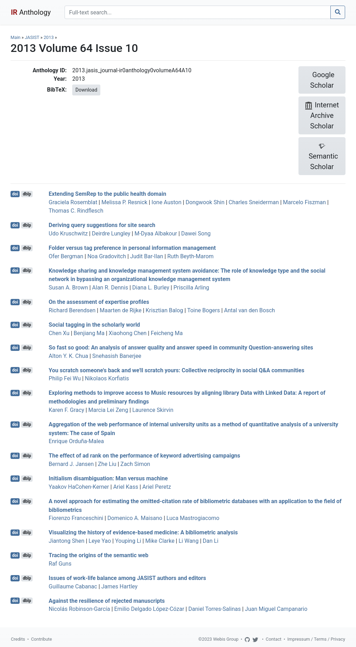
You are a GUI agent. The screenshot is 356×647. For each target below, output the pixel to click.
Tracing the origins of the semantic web (98, 555)
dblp (27, 194)
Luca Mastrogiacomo (193, 518)
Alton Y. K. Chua (68, 356)
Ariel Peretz (156, 486)
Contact (274, 639)
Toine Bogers (203, 310)
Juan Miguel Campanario (276, 609)
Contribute (41, 639)
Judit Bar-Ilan (146, 256)
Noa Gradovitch (106, 256)
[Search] (198, 12)
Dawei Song (196, 233)
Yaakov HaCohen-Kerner (79, 486)
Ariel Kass (125, 486)
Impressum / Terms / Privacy (316, 639)
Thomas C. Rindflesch (76, 210)
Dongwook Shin (205, 202)
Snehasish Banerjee (116, 356)
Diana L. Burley (150, 287)
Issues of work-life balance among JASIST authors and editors (127, 578)
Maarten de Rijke (120, 310)
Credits (18, 639)
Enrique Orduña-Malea (76, 441)
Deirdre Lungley (111, 233)
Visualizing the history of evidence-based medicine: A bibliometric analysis (143, 532)
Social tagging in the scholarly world (94, 324)
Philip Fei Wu (65, 378)
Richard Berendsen (72, 310)
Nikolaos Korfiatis (107, 378)
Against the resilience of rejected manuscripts (107, 600)
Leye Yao (100, 541)
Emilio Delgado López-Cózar (149, 609)
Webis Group (226, 639)
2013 (48, 37)
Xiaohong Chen (128, 333)
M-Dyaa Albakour (155, 233)
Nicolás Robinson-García (79, 609)
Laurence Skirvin (152, 410)
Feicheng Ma (167, 333)
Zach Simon (135, 464)
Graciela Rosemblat (73, 202)
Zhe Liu (107, 464)
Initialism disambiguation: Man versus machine (108, 478)
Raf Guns (60, 563)
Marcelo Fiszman (304, 202)
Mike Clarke (159, 541)
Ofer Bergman (66, 256)
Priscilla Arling (191, 287)
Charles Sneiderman (254, 202)
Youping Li (128, 541)
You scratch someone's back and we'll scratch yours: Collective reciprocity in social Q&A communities (176, 370)
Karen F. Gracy (66, 410)
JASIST (32, 37)
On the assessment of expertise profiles (99, 302)
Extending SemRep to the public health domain (107, 194)
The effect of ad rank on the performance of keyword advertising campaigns (144, 455)
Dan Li (211, 541)
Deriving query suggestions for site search (102, 225)
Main (15, 37)
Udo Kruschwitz (68, 233)
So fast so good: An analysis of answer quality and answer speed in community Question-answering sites (181, 347)
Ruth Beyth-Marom (190, 256)
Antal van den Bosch (249, 310)
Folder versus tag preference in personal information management (132, 248)
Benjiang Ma (89, 333)
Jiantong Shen (67, 541)
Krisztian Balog (164, 310)
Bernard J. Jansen (71, 464)
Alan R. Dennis (110, 287)
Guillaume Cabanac (73, 586)
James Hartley (119, 586)
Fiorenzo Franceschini (76, 518)
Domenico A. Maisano (134, 518)
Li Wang (189, 541)
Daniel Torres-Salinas (214, 609)
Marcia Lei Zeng (108, 410)
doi (15, 194)
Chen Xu (59, 333)
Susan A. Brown (68, 287)
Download (86, 90)
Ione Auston (166, 202)
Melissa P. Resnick (124, 202)
